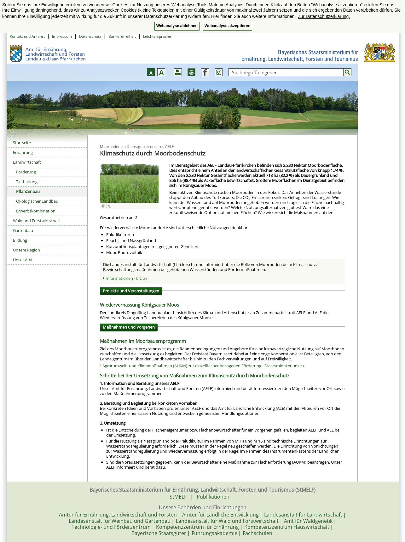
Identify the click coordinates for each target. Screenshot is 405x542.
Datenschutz (90, 36)
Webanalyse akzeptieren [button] (227, 26)
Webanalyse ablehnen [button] (177, 26)
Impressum (62, 36)
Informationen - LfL (126, 278)
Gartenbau (23, 230)
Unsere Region (26, 250)
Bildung (20, 240)
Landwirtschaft (27, 162)
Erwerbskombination (35, 211)
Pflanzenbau (28, 191)
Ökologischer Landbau (37, 201)
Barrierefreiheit (122, 36)
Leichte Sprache (157, 36)
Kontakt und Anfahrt (27, 36)
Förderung (26, 172)
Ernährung (23, 152)
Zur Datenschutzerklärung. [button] (324, 16)
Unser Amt (23, 260)
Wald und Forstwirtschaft (36, 220)
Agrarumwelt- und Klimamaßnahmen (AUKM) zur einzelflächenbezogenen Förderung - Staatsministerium (203, 366)
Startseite (22, 142)
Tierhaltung (27, 181)
